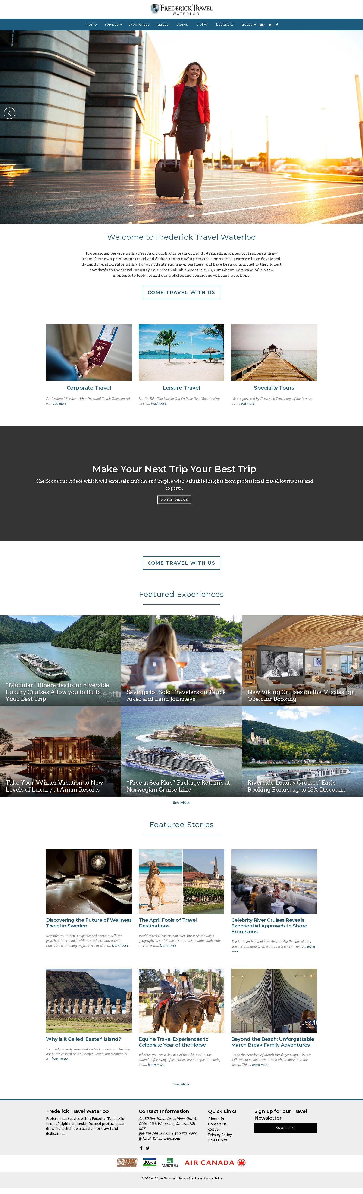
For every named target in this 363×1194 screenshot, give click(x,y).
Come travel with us (181, 292)
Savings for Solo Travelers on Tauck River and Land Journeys (176, 696)
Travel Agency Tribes (208, 1184)
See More (181, 802)
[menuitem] (91, 24)
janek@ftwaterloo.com (161, 1145)
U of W (202, 24)
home (91, 24)
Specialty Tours (274, 387)
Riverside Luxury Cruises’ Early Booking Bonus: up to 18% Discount (296, 786)
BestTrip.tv (217, 1146)
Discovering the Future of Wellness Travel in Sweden (89, 923)
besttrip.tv (225, 24)
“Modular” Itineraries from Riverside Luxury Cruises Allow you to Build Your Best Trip (57, 692)
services (111, 24)
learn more (120, 946)
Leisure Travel (181, 387)
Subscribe (286, 1134)
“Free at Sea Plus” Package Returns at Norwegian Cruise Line (178, 786)
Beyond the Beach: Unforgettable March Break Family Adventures (272, 1042)
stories (182, 24)
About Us (216, 1125)
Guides (214, 1135)
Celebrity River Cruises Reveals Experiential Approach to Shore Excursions (269, 925)
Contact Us (217, 1130)
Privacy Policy (220, 1141)
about (247, 24)
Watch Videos (174, 499)
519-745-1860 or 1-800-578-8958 (171, 1140)
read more (59, 403)
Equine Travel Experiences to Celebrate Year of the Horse (174, 1042)
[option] (181, 127)
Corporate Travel (89, 387)
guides (162, 24)
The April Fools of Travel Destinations (168, 923)
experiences (138, 24)
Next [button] (353, 113)
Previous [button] (9, 113)
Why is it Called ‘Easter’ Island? (83, 1039)
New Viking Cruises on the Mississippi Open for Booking (301, 696)
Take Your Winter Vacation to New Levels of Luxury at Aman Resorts (54, 786)
